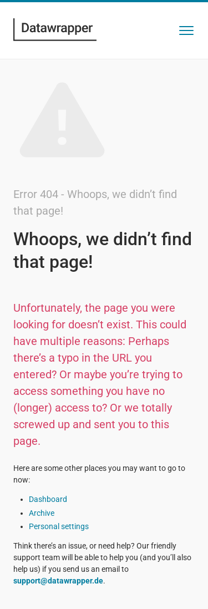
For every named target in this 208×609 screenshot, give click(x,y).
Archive (41, 513)
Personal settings (59, 526)
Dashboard (48, 499)
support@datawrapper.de (58, 580)
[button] (186, 30)
